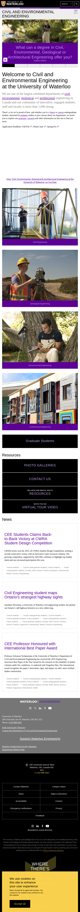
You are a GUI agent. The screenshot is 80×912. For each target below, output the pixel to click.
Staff (34, 570)
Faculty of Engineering (20, 574)
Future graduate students (31, 621)
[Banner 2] (21, 65)
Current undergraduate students (35, 567)
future (52, 112)
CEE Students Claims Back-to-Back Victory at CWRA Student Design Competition (28, 538)
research (30, 118)
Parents (46, 570)
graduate (24, 115)
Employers (54, 570)
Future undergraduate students (54, 619)
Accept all (20, 904)
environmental (11, 98)
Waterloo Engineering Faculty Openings (19, 746)
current (61, 112)
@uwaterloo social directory (40, 830)
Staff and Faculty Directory (13, 728)
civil (67, 93)
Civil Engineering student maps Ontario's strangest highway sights (33, 595)
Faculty (28, 570)
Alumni (39, 570)
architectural (47, 98)
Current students (13, 567)
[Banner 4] (46, 65)
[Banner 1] (8, 65)
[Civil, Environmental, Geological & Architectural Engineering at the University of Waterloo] (40, 156)
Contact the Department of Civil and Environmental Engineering (29, 731)
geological (27, 98)
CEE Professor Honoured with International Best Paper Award (30, 646)
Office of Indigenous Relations (53, 850)
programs (22, 118)
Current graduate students (16, 619)
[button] (66, 3)
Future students (54, 567)
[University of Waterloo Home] (12, 3)
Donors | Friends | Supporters (17, 625)
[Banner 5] (59, 65)
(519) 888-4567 (15, 722)
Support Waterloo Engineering (40, 738)
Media (9, 574)
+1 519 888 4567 (41, 773)
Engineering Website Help (13, 749)
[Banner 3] (33, 65)
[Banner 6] (71, 65)
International (63, 570)
